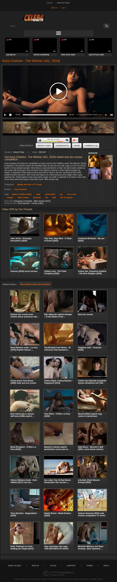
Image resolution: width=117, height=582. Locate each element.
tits (46, 197)
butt (54, 197)
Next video (9, 201)
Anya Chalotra (20, 189)
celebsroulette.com (66, 572)
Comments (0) (91, 146)
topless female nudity (22, 194)
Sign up (54, 8)
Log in (63, 8)
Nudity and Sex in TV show (29, 184)
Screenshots (62, 146)
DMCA (106, 566)
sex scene (71, 194)
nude (38, 194)
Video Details (26, 146)
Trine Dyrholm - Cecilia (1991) (31, 203)
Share (77, 146)
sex (61, 194)
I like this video (40, 140)
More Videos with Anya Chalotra (35, 284)
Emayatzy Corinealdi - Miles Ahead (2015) (32, 201)
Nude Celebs (14, 566)
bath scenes (23, 197)
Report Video (44, 146)
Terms (89, 566)
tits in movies (66, 197)
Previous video (10, 203)
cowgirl (9, 197)
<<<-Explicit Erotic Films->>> (88, 115)
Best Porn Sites (63, 3)
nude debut (50, 194)
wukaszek (92, 153)
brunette (37, 197)
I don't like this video (67, 140)
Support (71, 566)
